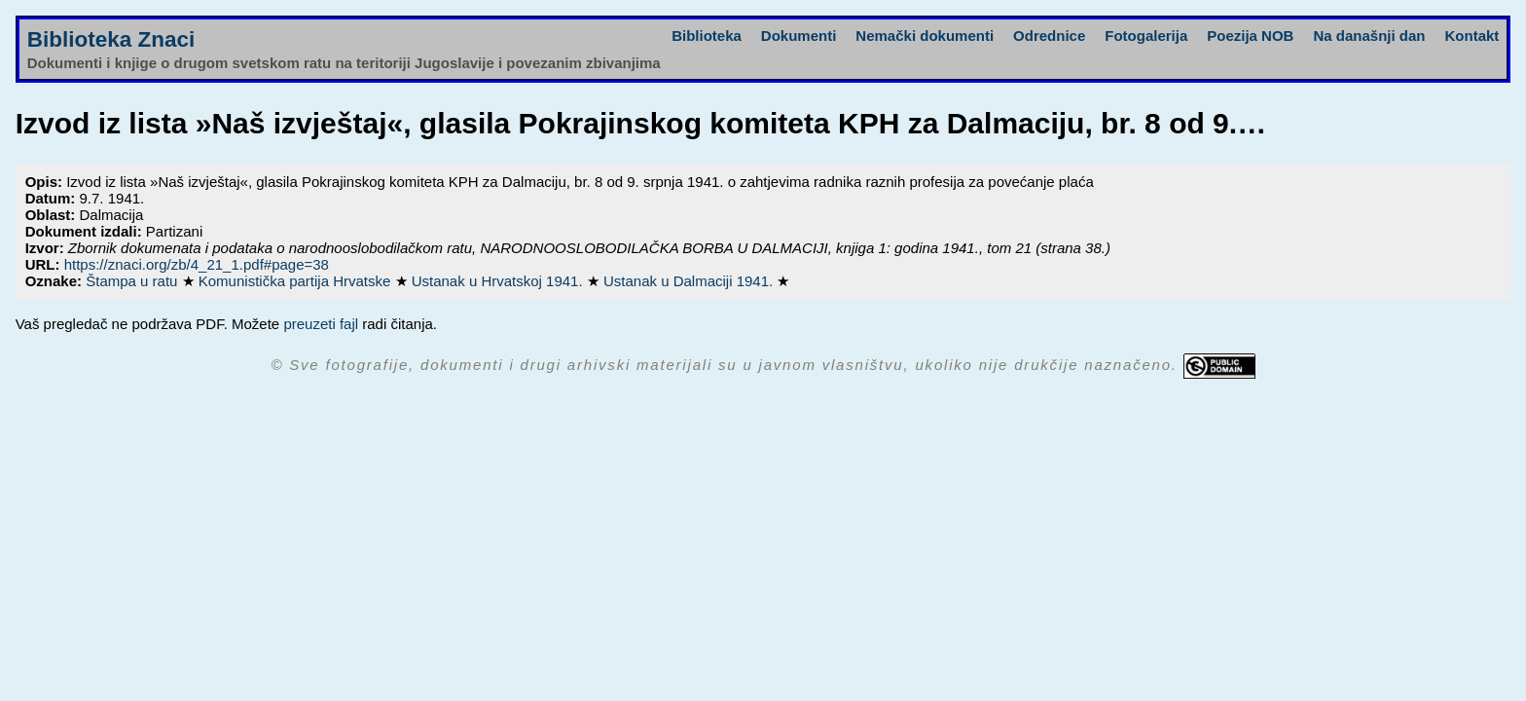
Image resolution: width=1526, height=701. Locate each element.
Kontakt (1471, 35)
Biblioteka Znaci (111, 39)
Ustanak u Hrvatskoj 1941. (499, 281)
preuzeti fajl (320, 323)
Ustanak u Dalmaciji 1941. (690, 281)
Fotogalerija (1146, 35)
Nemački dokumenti (924, 35)
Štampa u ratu (133, 281)
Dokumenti (799, 35)
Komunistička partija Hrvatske (297, 281)
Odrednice (1049, 35)
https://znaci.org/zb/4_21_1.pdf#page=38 (196, 264)
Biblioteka (707, 35)
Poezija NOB (1250, 35)
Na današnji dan (1369, 35)
